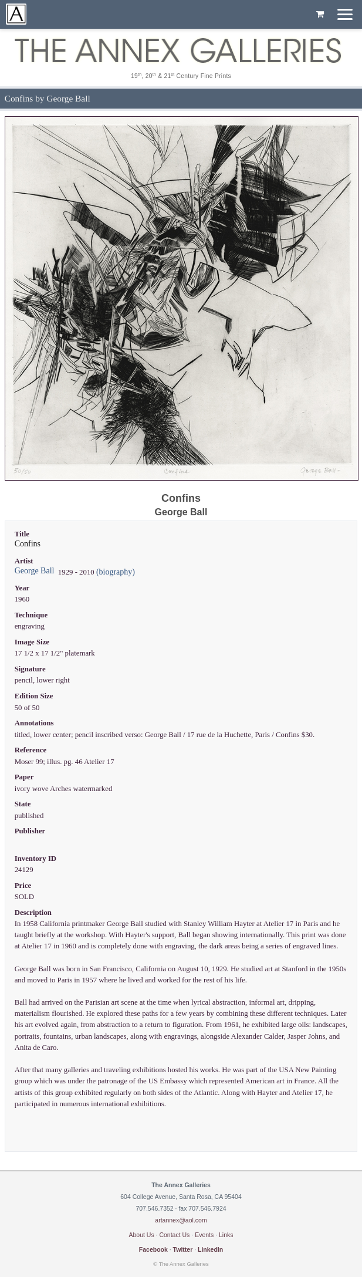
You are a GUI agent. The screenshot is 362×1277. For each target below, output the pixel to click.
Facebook (153, 1249)
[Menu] (345, 14)
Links (226, 1234)
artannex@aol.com (181, 1220)
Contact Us (174, 1234)
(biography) (115, 571)
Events (204, 1234)
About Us (141, 1234)
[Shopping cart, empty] (320, 15)
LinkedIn (210, 1249)
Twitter (183, 1249)
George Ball (35, 570)
